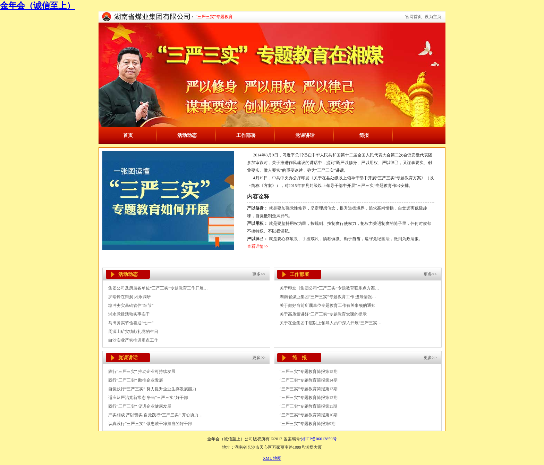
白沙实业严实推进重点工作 (133, 340)
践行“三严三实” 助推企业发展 (135, 380)
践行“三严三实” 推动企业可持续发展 (142, 371)
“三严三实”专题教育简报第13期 (309, 388)
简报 (364, 135)
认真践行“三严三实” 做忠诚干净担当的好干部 (150, 423)
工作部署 (246, 135)
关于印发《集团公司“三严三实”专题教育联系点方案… (329, 288)
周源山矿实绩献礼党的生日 (133, 331)
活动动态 (187, 135)
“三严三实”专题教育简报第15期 (309, 371)
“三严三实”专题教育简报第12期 (309, 397)
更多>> (258, 274)
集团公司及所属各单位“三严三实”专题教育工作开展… (158, 288)
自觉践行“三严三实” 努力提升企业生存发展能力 (152, 388)
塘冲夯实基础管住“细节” (131, 305)
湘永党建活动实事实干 (129, 314)
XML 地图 (272, 458)
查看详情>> (258, 246)
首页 (128, 135)
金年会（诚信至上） (37, 5)
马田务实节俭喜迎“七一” (131, 322)
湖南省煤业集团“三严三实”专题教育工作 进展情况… (328, 296)
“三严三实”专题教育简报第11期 (308, 406)
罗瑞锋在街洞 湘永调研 (129, 296)
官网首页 (413, 16)
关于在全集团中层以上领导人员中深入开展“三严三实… (330, 322)
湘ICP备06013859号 (319, 439)
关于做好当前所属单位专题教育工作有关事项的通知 (327, 305)
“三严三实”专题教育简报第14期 (309, 380)
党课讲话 (305, 135)
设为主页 (433, 16)
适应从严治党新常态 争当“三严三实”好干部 (148, 397)
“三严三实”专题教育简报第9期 (307, 423)
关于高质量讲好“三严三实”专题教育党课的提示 (323, 314)
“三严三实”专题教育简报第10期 (309, 415)
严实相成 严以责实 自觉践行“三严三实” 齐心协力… (155, 415)
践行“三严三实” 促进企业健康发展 (139, 406)
